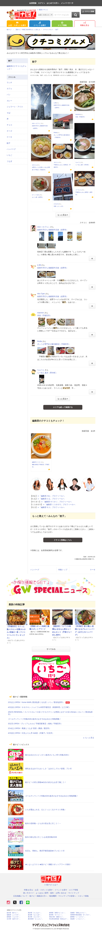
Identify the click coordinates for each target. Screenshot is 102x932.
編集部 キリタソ (36, 462)
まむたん (34, 165)
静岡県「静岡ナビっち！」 (57, 912)
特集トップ (62, 570)
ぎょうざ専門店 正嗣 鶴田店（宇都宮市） (53, 344)
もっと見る (88, 738)
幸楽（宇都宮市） (80, 117)
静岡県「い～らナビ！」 (78, 917)
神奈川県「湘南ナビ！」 (57, 917)
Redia (55, 132)
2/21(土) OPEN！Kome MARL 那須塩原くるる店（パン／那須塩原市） (36, 702)
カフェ (9, 89)
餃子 (8, 143)
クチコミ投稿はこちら (63, 540)
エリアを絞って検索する (63, 407)
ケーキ (92, 570)
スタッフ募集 (83, 896)
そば (8, 113)
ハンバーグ (34, 570)
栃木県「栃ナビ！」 (13, 912)
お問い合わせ (61, 893)
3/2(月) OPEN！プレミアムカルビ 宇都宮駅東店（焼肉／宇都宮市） (35, 724)
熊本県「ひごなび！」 (35, 912)
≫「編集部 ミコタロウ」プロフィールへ (59, 504)
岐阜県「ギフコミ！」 (56, 915)
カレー (9, 101)
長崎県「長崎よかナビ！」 (78, 912)
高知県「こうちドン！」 (78, 919)
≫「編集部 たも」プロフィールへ (51, 499)
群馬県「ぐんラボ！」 (14, 917)
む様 (55, 102)
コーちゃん (78, 190)
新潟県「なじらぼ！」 (35, 915)
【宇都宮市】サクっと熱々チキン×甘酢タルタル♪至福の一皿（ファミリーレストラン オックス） (16, 632)
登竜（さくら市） (59, 206)
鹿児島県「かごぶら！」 (35, 919)
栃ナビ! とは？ (51, 885)
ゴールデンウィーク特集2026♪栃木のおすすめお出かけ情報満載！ (34, 719)
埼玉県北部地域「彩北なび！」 (59, 919)
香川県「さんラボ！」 (35, 917)
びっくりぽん (36, 194)
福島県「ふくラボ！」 (14, 915)
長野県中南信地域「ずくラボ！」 (80, 915)
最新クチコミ (42, 10)
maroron (77, 114)
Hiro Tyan (41, 294)
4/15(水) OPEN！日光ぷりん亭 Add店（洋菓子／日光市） (31, 733)
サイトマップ (73, 893)
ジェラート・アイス (15, 107)
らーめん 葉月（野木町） (82, 164)
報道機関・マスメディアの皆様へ (62, 896)
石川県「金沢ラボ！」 (14, 919)
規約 (52, 893)
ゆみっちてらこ (36, 123)
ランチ (9, 83)
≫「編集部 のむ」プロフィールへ (51, 496)
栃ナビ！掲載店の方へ (38, 896)
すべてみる (51, 649)
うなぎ (9, 161)
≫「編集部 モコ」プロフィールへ (51, 507)
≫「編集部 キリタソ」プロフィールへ (56, 502)
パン (8, 95)
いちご (9, 155)
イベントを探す (39, 24)
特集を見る (84, 24)
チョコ (9, 125)
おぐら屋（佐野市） (38, 197)
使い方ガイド (28, 893)
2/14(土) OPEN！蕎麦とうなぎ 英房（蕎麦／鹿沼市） (29, 728)
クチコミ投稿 (88, 12)
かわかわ (56, 204)
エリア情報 (62, 24)
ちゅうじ (78, 162)
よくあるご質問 (42, 893)
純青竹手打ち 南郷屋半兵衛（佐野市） (52, 230)
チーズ (9, 131)
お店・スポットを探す (17, 24)
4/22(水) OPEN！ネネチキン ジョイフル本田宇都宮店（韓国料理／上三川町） (39, 707)
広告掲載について (20, 896)
